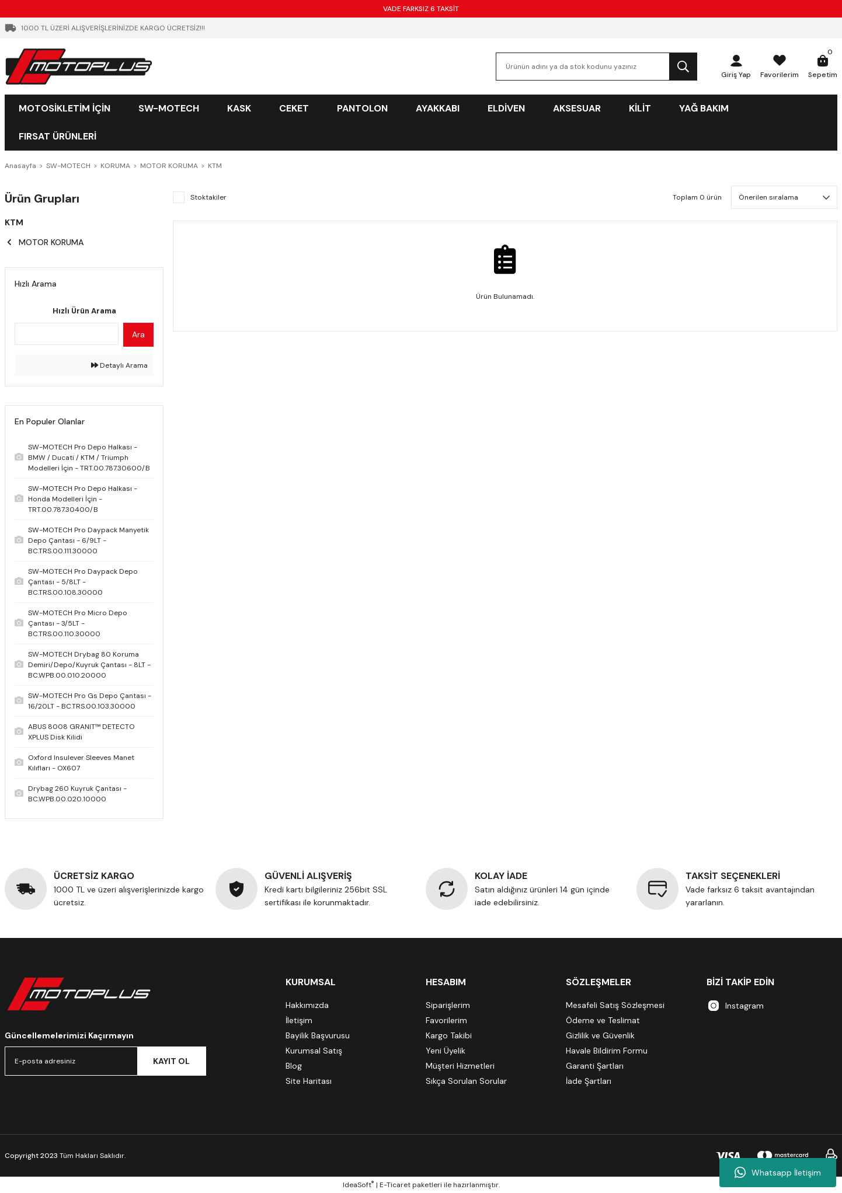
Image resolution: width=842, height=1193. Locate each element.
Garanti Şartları (595, 1066)
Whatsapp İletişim (778, 1172)
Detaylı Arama (119, 365)
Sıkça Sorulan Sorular (466, 1081)
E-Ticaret (395, 1184)
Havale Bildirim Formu (607, 1050)
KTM (215, 165)
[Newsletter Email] (105, 1061)
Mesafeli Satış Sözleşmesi (615, 1005)
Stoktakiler (208, 197)
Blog (294, 1066)
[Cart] (822, 67)
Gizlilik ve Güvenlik (600, 1035)
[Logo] (79, 66)
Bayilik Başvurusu (318, 1035)
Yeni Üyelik (445, 1050)
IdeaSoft (358, 1184)
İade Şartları (588, 1081)
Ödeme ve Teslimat (603, 1020)
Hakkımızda (307, 1005)
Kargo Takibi (449, 1035)
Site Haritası (309, 1081)
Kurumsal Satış (314, 1050)
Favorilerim (446, 1020)
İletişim (299, 1020)
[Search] (596, 67)
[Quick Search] (67, 334)
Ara (138, 334)
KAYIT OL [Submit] (171, 1061)
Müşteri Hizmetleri (460, 1066)
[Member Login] (736, 67)
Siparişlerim (448, 1005)
